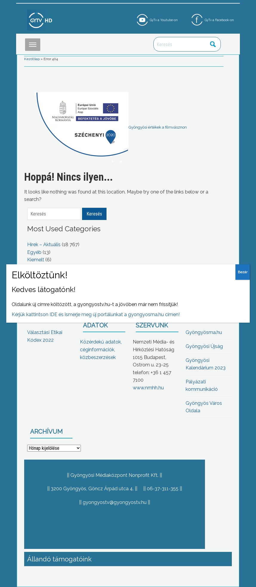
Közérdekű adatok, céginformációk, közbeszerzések (101, 349)
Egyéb (34, 252)
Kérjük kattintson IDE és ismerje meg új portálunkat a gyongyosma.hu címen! (96, 314)
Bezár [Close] (242, 272)
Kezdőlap (32, 59)
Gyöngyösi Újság (204, 346)
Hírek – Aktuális (44, 244)
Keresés (213, 44)
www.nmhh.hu (148, 388)
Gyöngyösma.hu (204, 332)
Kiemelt (35, 260)
